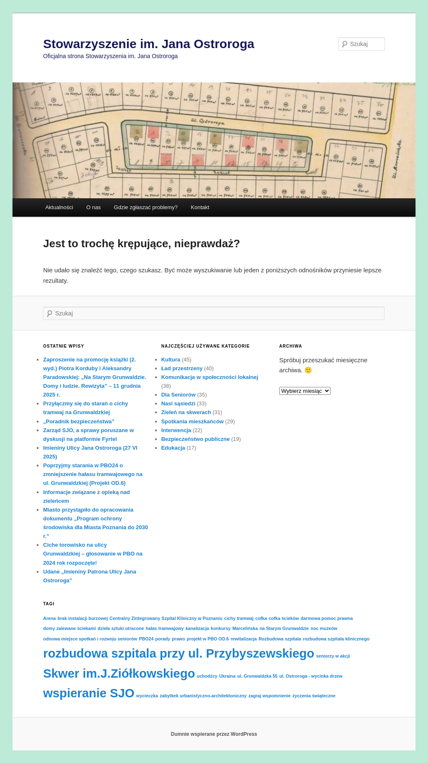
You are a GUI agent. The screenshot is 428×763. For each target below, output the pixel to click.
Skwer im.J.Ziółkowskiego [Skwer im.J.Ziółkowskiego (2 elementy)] (119, 673)
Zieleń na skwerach (186, 412)
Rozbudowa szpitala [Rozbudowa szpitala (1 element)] (280, 638)
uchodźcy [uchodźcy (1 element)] (207, 676)
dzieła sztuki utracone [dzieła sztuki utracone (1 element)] (121, 628)
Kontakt (200, 207)
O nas (93, 207)
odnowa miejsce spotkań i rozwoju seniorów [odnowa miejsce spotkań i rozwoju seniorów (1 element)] (90, 638)
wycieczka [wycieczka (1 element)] (147, 695)
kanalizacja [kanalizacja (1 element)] (197, 628)
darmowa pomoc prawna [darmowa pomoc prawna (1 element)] (327, 618)
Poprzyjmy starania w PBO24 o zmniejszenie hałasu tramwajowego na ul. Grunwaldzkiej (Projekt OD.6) (93, 474)
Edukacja (173, 448)
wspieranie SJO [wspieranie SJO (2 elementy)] (88, 693)
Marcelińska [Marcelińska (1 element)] (245, 628)
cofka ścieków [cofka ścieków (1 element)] (284, 618)
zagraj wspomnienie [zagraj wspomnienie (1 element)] (269, 695)
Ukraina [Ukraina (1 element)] (227, 676)
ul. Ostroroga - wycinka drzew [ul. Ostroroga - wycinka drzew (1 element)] (310, 676)
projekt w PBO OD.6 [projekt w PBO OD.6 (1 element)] (208, 638)
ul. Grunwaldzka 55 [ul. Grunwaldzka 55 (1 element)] (257, 676)
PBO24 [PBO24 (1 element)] (146, 638)
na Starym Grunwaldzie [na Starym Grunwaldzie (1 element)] (284, 628)
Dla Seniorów (178, 395)
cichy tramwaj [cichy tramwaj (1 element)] (238, 618)
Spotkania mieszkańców (192, 421)
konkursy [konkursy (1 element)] (220, 628)
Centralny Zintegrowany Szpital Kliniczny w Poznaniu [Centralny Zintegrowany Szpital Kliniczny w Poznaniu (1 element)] (166, 618)
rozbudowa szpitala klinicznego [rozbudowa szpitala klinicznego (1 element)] (336, 638)
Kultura (171, 359)
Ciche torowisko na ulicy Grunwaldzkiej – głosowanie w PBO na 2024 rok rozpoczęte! (93, 554)
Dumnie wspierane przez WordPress (214, 734)
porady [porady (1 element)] (163, 638)
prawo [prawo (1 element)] (178, 638)
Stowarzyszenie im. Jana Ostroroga (148, 44)
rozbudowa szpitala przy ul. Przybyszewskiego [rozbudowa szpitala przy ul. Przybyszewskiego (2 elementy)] (178, 653)
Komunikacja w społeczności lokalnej (209, 377)
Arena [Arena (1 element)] (49, 618)
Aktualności (59, 207)
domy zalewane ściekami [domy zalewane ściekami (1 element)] (69, 628)
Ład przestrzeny (182, 368)
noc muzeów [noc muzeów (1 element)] (324, 628)
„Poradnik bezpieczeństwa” (79, 421)
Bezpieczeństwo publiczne (195, 439)
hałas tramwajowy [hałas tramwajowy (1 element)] (165, 628)
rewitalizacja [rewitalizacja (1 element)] (244, 638)
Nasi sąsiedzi (178, 403)
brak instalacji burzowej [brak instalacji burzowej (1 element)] (83, 618)
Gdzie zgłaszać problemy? (146, 207)
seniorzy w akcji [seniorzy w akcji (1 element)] (333, 655)
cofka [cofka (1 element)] (261, 618)
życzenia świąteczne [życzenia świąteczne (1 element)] (314, 695)
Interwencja (176, 430)
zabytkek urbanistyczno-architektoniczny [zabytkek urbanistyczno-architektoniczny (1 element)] (203, 695)
